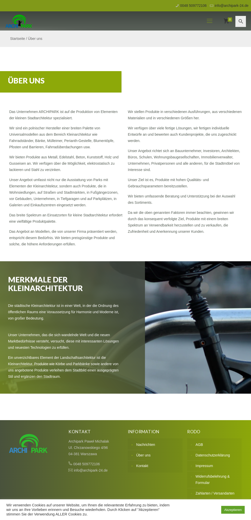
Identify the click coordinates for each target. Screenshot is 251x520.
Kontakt (142, 466)
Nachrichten (145, 445)
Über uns (143, 455)
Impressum (204, 466)
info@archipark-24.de (231, 6)
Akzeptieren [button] (233, 510)
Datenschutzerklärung (212, 455)
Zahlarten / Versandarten (214, 493)
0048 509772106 (193, 6)
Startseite (17, 39)
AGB (199, 445)
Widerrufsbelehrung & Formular (212, 479)
